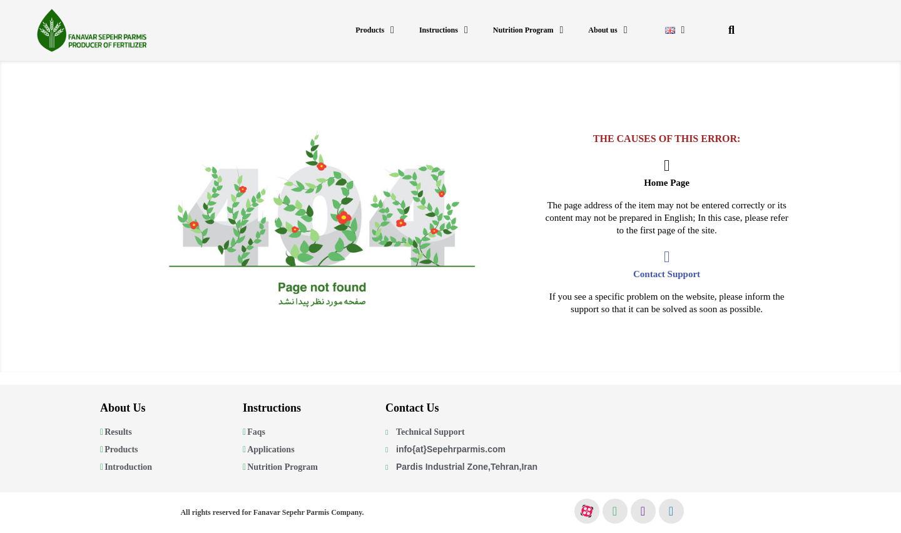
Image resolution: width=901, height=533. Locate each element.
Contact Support (666, 274)
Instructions (443, 30)
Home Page (667, 183)
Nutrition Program (528, 30)
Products (374, 30)
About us (607, 30)
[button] (731, 30)
